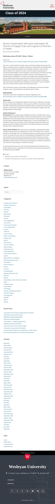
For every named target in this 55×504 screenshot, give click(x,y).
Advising (6, 209)
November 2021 (8, 391)
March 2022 (7, 383)
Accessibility (7, 207)
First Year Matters (9, 245)
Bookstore (7, 216)
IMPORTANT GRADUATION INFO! (13, 317)
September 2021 (8, 396)
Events (6, 240)
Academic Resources (9, 205)
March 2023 (7, 363)
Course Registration (9, 227)
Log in (5, 440)
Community (7, 223)
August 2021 (7, 398)
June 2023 (6, 359)
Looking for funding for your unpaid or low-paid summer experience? (24, 158)
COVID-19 (6, 231)
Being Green (7, 214)
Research (6, 275)
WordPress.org (8, 446)
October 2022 (8, 372)
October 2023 (8, 354)
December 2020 (8, 413)
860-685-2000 (44, 473)
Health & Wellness (9, 251)
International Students (10, 253)
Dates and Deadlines (10, 236)
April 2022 (7, 380)
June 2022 (6, 378)
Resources (11, 483)
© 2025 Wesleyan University (27, 500)
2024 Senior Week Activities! (12, 319)
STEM (5, 282)
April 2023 (7, 361)
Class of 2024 (15, 13)
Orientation (7, 262)
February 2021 (8, 409)
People (6, 267)
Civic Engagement (9, 220)
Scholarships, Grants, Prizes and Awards (15, 280)
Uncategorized (8, 295)
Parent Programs (8, 264)
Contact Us (11, 480)
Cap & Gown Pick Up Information (13, 315)
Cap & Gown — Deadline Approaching (14, 321)
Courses (6, 229)
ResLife (6, 278)
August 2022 (7, 376)
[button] (52, 5)
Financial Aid (7, 242)
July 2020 (6, 424)
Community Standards (10, 225)
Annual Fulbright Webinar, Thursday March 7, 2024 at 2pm (20, 330)
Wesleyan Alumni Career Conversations (16, 156)
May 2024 (6, 343)
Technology (7, 288)
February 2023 (8, 365)
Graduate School (8, 249)
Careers (7, 154)
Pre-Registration (8, 271)
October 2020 (8, 418)
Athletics (6, 212)
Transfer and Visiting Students (12, 291)
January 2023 (7, 367)
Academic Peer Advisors (10, 203)
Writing (6, 302)
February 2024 (8, 348)
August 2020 (7, 422)
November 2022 (8, 370)
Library (6, 256)
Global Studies (8, 247)
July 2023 (6, 356)
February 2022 (8, 385)
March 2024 (7, 345)
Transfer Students (9, 293)
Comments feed (8, 444)
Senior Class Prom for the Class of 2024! (15, 326)
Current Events (8, 234)
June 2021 (6, 400)
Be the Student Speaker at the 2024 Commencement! (19, 332)
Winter (6, 300)
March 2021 (7, 407)
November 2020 (8, 416)
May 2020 (6, 429)
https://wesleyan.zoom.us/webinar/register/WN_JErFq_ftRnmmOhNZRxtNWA (25, 61)
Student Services (8, 284)
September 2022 (8, 374)
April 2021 (7, 405)
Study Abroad (8, 286)
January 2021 (7, 411)
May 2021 (6, 402)
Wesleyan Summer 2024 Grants (13, 323)
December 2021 (8, 389)
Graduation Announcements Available (14, 328)
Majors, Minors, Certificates (11, 258)
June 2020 (6, 427)
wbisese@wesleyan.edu (10, 177)
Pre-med (6, 269)
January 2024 (7, 350)
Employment (7, 238)
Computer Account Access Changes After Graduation (19, 313)
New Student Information (11, 260)
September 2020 (8, 420)
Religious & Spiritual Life (11, 273)
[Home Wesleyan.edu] (27, 457)
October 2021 (8, 394)
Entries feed (7, 442)
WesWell (6, 297)
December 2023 (8, 352)
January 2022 (7, 387)
